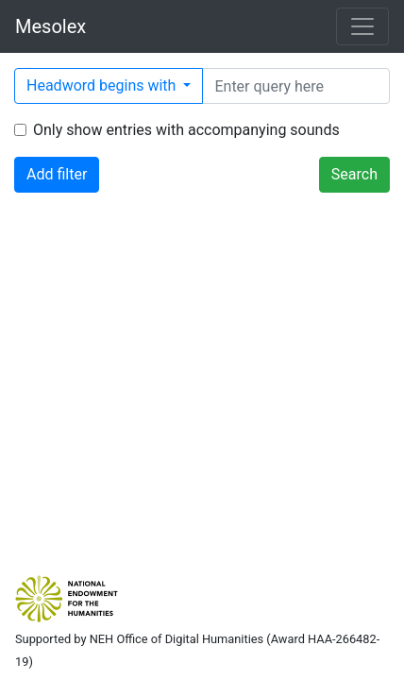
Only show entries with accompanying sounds (186, 130)
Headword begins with (102, 85)
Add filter (56, 174)
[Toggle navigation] (362, 26)
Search (354, 174)
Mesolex (50, 26)
